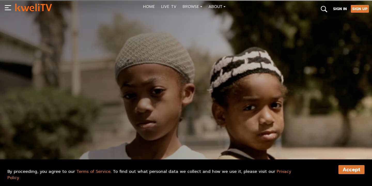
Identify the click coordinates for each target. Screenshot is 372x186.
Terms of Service (93, 171)
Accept (351, 169)
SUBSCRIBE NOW (33, 143)
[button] (192, 7)
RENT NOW (67, 143)
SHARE (118, 143)
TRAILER (94, 143)
